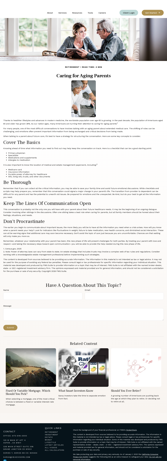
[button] (50, 5)
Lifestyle (50, 435)
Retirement (51, 425)
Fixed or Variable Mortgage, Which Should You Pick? (28, 385)
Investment (51, 427)
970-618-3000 (19, 428)
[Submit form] (10, 320)
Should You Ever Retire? (126, 383)
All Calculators (54, 443)
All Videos (51, 440)
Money (48, 432)
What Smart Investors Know (75, 383)
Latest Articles (54, 438)
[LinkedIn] (5, 453)
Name (6, 283)
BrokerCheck (131, 423)
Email (87, 283)
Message (7, 298)
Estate (49, 430)
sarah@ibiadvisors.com (16, 450)
